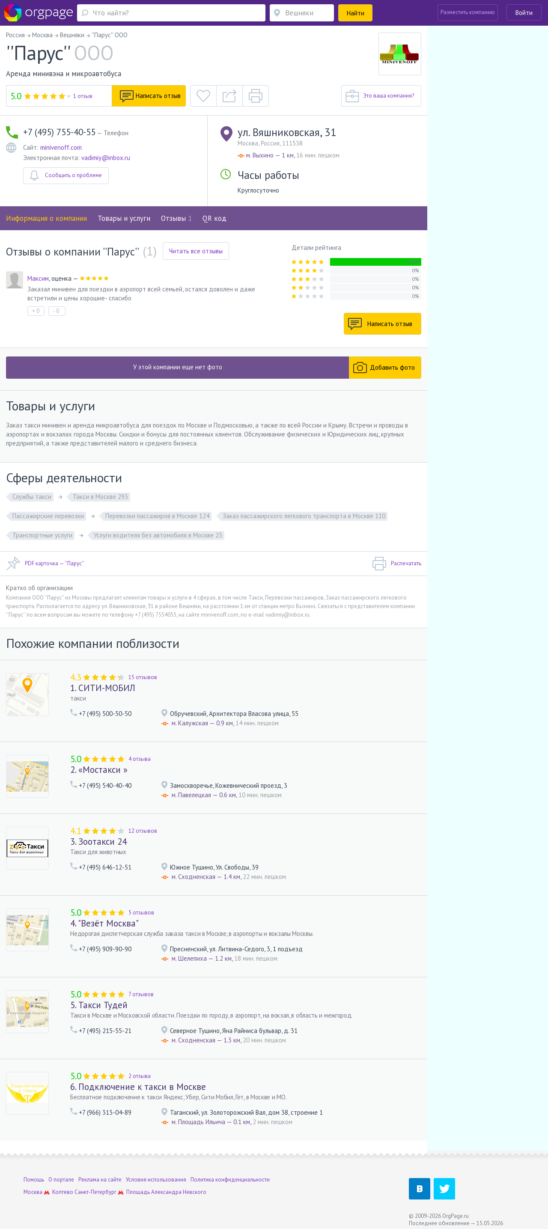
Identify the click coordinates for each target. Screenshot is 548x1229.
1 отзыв (82, 96)
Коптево (62, 1186)
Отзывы (176, 218)
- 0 (56, 311)
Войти (524, 13)
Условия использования (156, 1174)
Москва (33, 1186)
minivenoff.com (61, 147)
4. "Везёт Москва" (104, 923)
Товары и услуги (124, 218)
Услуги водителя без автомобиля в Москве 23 (158, 535)
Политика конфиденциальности (230, 1174)
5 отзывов (141, 912)
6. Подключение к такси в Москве (138, 1086)
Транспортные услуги (42, 535)
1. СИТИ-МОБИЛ (102, 688)
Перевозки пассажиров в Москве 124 (157, 516)
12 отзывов (142, 830)
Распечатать (396, 563)
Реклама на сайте (100, 1174)
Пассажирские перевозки (48, 516)
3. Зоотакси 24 (98, 841)
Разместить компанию (468, 12)
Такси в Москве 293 (100, 497)
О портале (61, 1174)
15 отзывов (142, 677)
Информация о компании (46, 218)
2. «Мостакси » (99, 769)
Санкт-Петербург (95, 1186)
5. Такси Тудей (99, 1005)
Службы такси (31, 497)
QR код (214, 218)
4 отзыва (139, 759)
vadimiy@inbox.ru (105, 158)
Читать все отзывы (196, 251)
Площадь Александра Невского (166, 1186)
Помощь (34, 1174)
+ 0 (35, 311)
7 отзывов (141, 994)
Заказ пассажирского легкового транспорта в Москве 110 (304, 516)
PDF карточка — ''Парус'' (45, 563)
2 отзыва (139, 1076)
